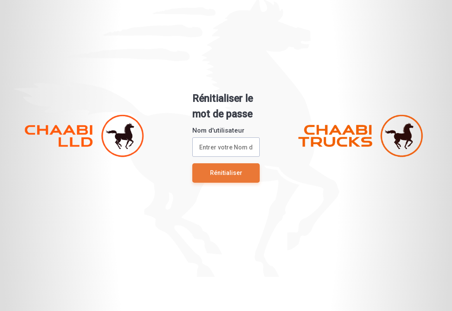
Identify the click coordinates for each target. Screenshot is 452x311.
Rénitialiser (226, 172)
